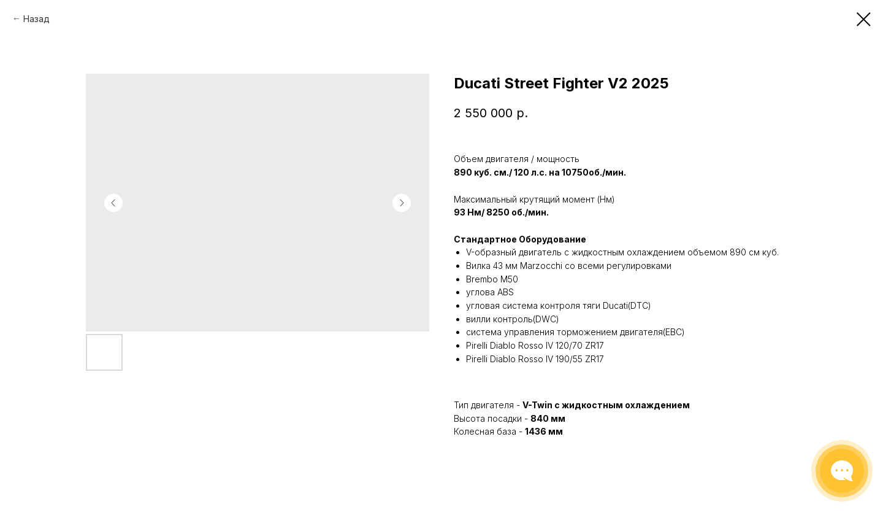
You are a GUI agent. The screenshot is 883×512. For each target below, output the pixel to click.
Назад (36, 19)
